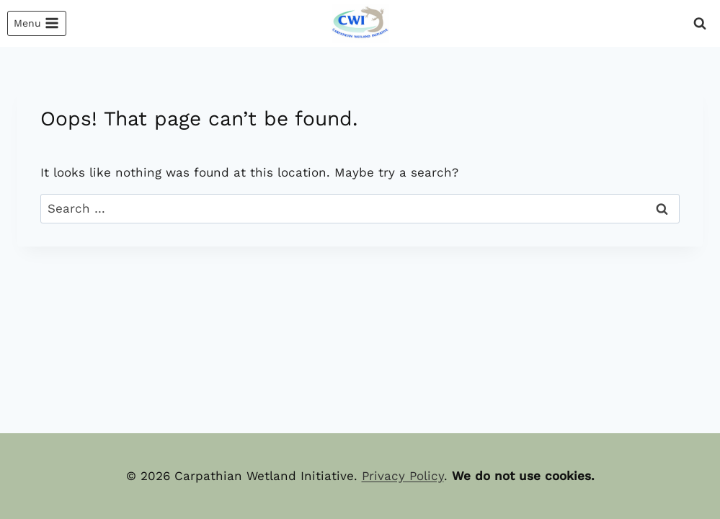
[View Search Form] (700, 24)
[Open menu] (36, 24)
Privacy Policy (403, 476)
